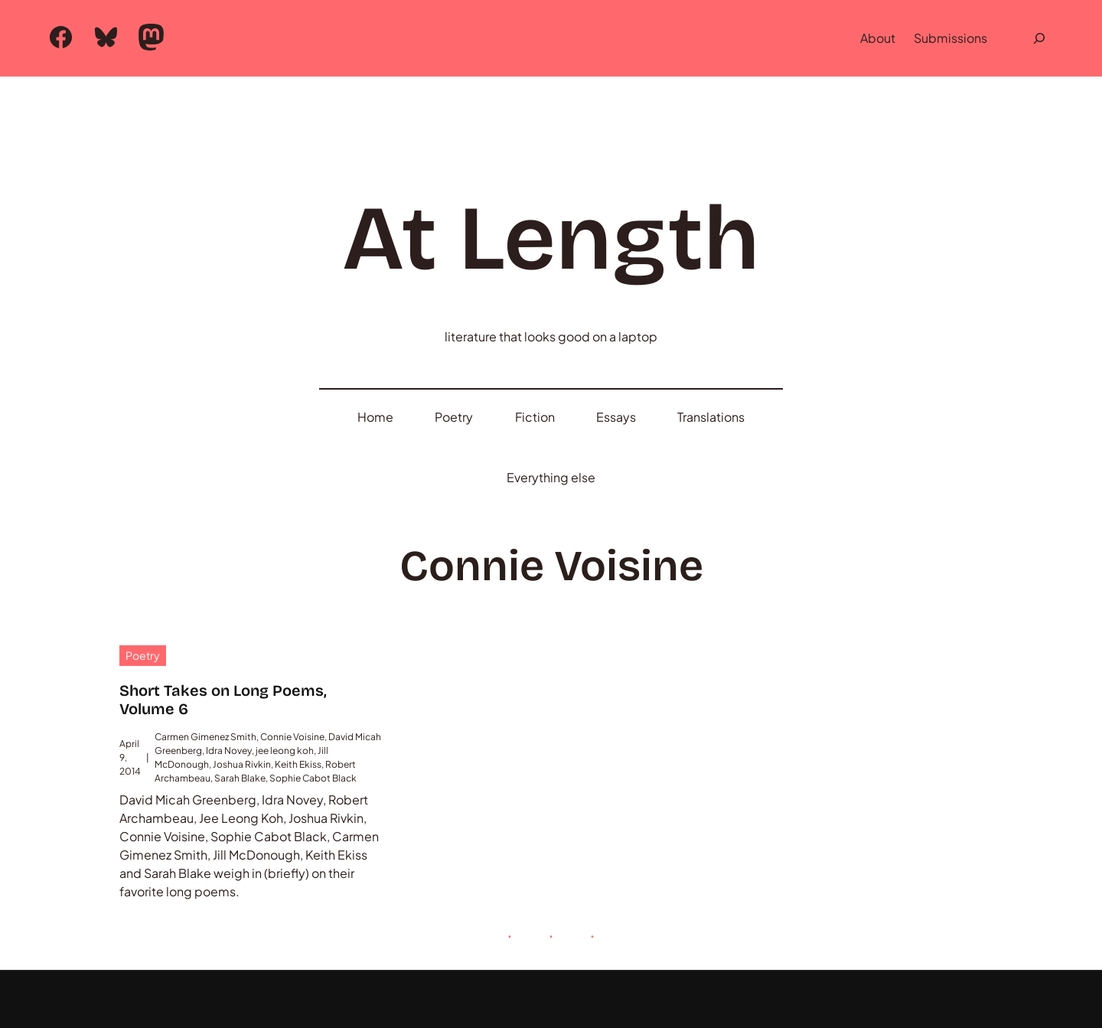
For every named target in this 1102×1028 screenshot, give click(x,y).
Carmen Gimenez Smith (205, 677)
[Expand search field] (1039, 38)
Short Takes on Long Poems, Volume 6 (223, 640)
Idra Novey (229, 691)
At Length (551, 232)
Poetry (143, 595)
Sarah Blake (240, 718)
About (877, 38)
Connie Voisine (292, 677)
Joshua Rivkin (242, 704)
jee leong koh (285, 691)
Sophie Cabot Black (313, 718)
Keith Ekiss (298, 704)
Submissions (950, 38)
